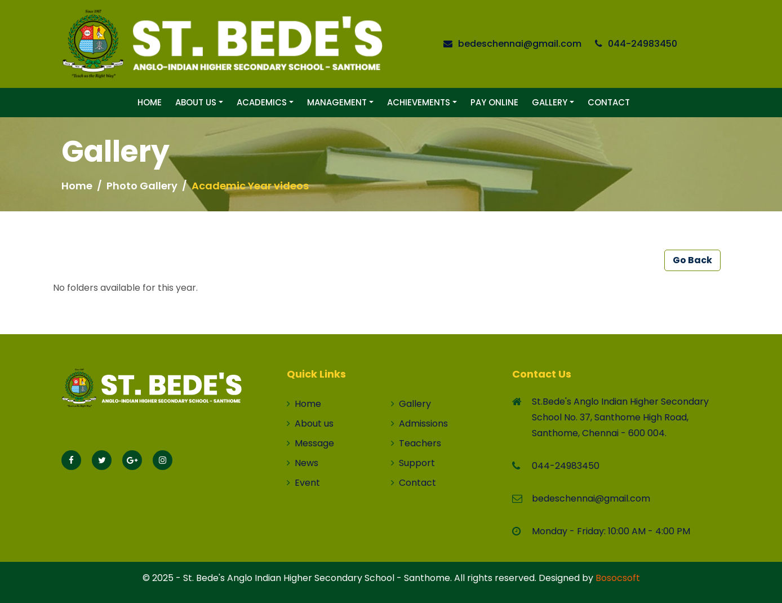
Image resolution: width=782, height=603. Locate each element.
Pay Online (494, 102)
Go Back (692, 260)
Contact (609, 102)
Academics (262, 102)
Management (337, 102)
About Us (195, 102)
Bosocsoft (618, 577)
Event (303, 482)
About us (310, 423)
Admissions (419, 423)
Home (149, 102)
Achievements (418, 102)
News (302, 462)
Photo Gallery (141, 186)
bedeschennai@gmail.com (519, 43)
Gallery (549, 102)
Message (310, 443)
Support (413, 462)
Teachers (416, 443)
